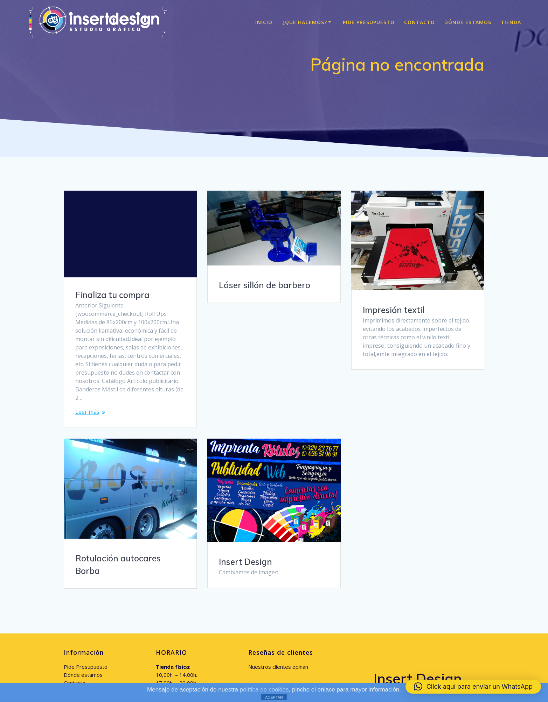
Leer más (87, 412)
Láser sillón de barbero (264, 285)
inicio (263, 22)
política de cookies (264, 689)
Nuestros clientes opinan (278, 608)
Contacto (419, 22)
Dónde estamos (467, 22)
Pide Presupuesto (369, 22)
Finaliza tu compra (112, 295)
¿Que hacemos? (304, 22)
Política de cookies (86, 632)
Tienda (511, 22)
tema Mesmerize (423, 647)
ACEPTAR (274, 697)
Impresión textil (393, 310)
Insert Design (389, 504)
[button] (473, 687)
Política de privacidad (89, 640)
